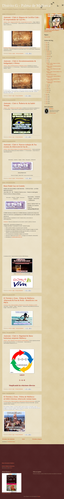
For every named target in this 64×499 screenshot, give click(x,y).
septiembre (49, 56)
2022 (47, 44)
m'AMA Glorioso (19, 273)
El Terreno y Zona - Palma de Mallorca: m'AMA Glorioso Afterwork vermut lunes (19, 90)
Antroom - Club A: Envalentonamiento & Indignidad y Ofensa (15, 65)
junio (48, 61)
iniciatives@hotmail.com (17, 237)
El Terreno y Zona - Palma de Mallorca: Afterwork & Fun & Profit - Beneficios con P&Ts (20, 300)
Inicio (23, 439)
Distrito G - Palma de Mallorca (26, 5)
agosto (48, 58)
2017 (47, 96)
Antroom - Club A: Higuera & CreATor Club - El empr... (53, 64)
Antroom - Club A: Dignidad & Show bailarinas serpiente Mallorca (18, 337)
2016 (47, 97)
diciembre (48, 51)
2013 (47, 103)
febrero (48, 90)
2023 (47, 42)
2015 (47, 99)
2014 (47, 101)
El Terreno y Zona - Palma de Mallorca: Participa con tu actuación (16, 47)
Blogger (38, 496)
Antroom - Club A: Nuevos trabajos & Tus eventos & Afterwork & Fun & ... (20, 146)
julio (47, 60)
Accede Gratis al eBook (6, 493)
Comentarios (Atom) (11, 441)
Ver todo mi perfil (52, 113)
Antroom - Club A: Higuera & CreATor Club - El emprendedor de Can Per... (22, 18)
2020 (47, 47)
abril (47, 86)
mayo (48, 85)
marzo (48, 88)
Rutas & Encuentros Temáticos (8, 463)
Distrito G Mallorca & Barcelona (8, 466)
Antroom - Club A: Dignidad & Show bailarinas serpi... (53, 79)
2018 (47, 94)
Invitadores (6, 221)
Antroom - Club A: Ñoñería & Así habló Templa (13, 108)
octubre (48, 54)
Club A (52, 108)
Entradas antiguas (37, 439)
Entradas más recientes (8, 439)
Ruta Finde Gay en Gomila (14, 186)
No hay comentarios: (20, 53)
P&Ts (20, 235)
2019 (47, 49)
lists (6, 467)
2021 (47, 46)
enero (48, 92)
